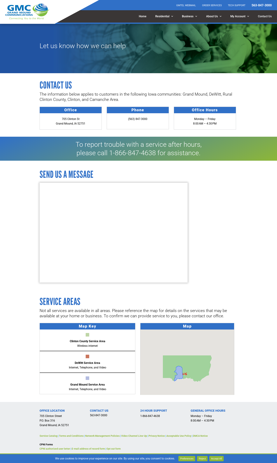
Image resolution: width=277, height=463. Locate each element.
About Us (214, 16)
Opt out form (114, 448)
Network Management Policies (102, 435)
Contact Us (265, 16)
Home (142, 16)
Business (189, 16)
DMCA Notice (200, 435)
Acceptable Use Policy (178, 435)
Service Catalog (48, 435)
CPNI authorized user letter (55, 448)
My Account (239, 16)
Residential (164, 16)
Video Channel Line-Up (134, 435)
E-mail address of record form (88, 448)
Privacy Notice (157, 435)
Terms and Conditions (71, 435)
